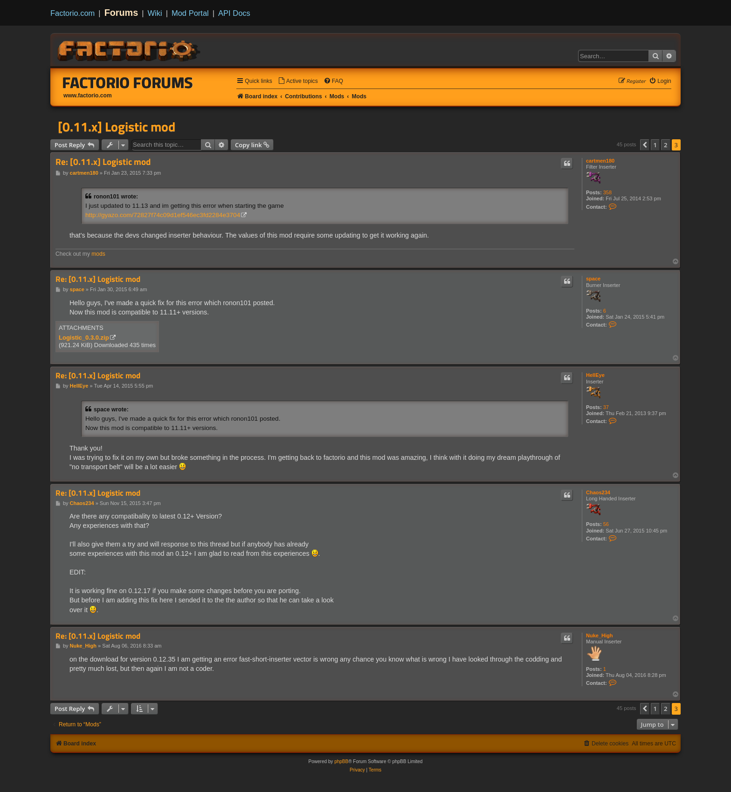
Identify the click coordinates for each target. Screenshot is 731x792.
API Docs (234, 13)
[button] (644, 144)
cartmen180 (600, 161)
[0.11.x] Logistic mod (116, 127)
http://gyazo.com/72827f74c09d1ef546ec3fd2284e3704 (162, 215)
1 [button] (655, 145)
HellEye (595, 375)
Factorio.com (72, 13)
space (593, 278)
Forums (121, 12)
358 (607, 192)
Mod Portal (190, 13)
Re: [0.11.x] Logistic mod (103, 162)
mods (98, 254)
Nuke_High (599, 635)
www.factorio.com (87, 95)
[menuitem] (298, 81)
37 (606, 407)
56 (606, 524)
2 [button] (665, 145)
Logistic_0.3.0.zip (84, 337)
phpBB (341, 761)
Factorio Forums (127, 82)
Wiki (155, 13)
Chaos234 (598, 492)
